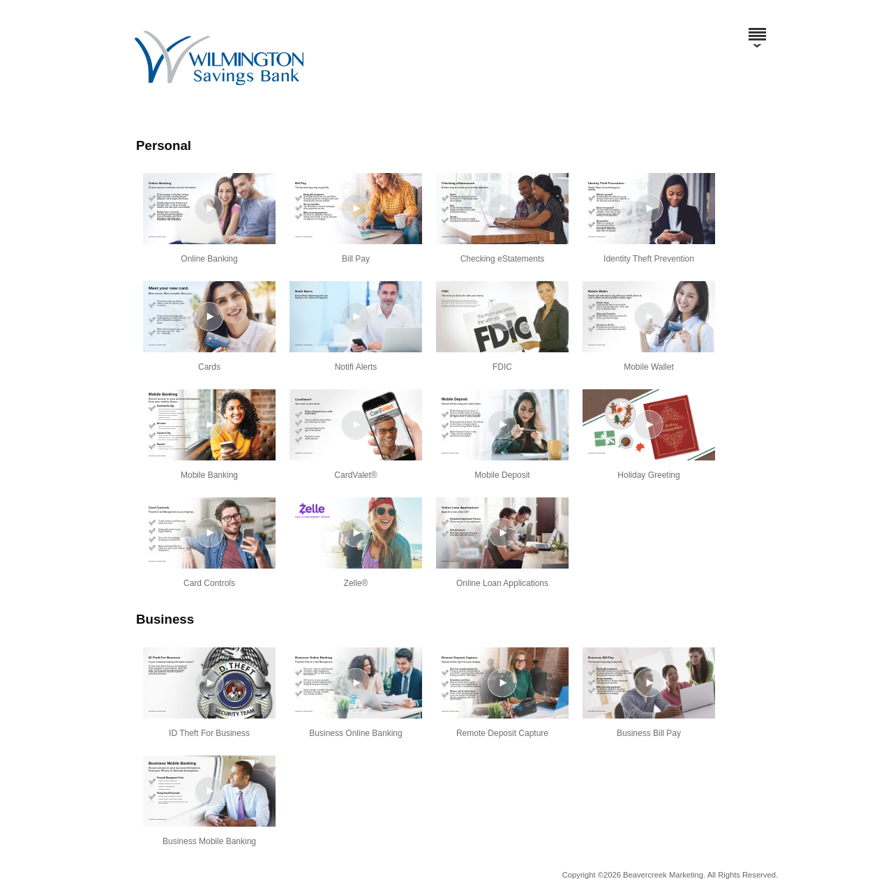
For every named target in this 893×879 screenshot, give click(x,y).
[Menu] (757, 28)
